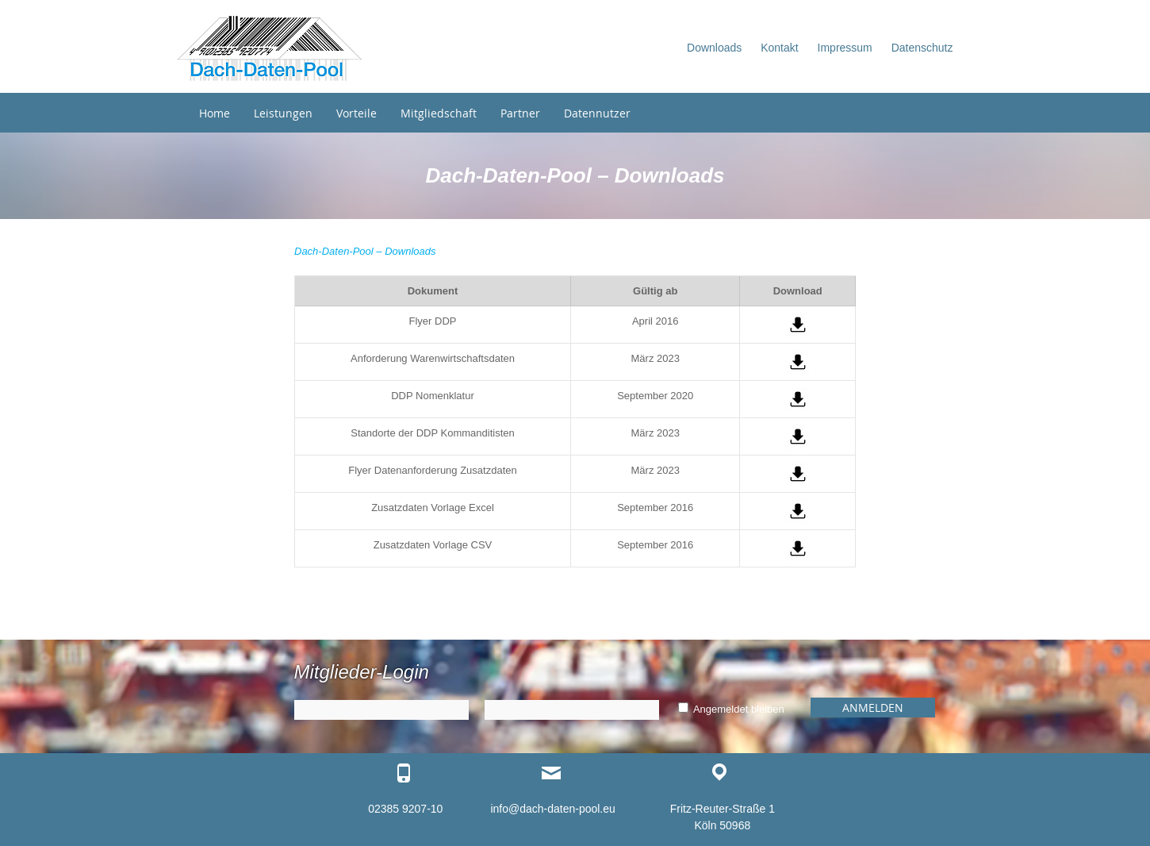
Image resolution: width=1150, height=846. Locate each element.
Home (214, 113)
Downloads (714, 47)
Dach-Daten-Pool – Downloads (364, 251)
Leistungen (283, 113)
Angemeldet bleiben (731, 709)
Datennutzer (597, 113)
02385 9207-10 (405, 808)
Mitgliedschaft (439, 113)
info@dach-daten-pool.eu (552, 808)
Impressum (845, 47)
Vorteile (356, 113)
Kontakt (779, 47)
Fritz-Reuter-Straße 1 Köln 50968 (722, 817)
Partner (520, 113)
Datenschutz (922, 47)
